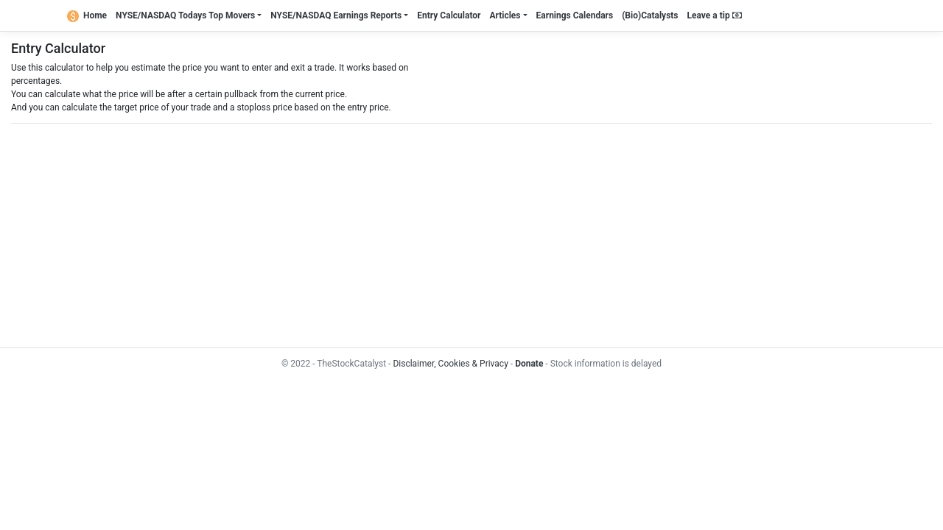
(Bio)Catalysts (650, 15)
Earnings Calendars (575, 15)
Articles (504, 15)
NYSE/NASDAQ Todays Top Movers (185, 15)
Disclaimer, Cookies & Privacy (450, 363)
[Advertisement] (453, 235)
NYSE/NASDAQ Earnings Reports (336, 15)
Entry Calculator (448, 15)
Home (87, 15)
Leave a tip (714, 15)
